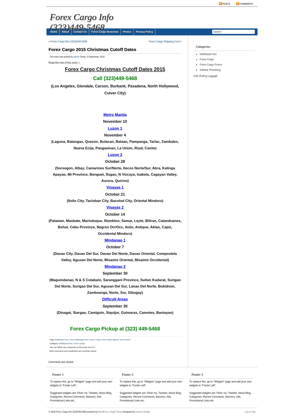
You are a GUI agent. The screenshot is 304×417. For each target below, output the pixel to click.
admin (76, 57)
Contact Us (80, 31)
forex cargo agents (110, 339)
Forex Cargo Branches (104, 31)
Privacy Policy (144, 31)
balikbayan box (62, 339)
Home (53, 31)
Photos (127, 31)
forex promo (125, 339)
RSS (93, 347)
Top (253, 412)
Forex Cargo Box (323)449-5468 (69, 41)
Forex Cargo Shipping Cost (164, 41)
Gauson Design (143, 412)
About (65, 31)
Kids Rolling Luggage (205, 76)
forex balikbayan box (79, 339)
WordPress (103, 412)
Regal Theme (116, 412)
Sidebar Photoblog (210, 69)
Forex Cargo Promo (211, 64)
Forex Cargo (94, 339)
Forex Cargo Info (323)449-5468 (81, 22)
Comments (246, 4)
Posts (226, 4)
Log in (247, 412)
